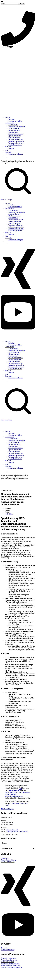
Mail (20, 789)
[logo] (10, 10)
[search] (18, 198)
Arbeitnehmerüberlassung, (14, 796)
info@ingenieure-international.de (17, 831)
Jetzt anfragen (7, 809)
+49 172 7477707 (12, 830)
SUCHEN (21, 3)
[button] (18, 843)
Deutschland (9, 514)
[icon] (18, 291)
